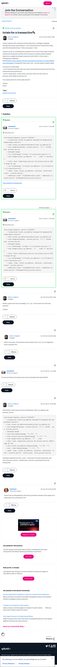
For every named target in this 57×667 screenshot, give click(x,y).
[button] (53, 28)
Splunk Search (7, 21)
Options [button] (54, 21)
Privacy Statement (9, 663)
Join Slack (29, 556)
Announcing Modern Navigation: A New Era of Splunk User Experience (26, 594)
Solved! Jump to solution (13, 28)
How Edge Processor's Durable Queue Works (18, 616)
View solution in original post (12, 183)
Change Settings (24, 663)
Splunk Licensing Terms (29, 654)
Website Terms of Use (16, 654)
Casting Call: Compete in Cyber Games (16, 605)
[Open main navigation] (54, 3)
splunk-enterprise (9, 93)
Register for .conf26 (28, 534)
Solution (7, 120)
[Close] (52, 658)
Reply (8, 106)
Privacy (8, 654)
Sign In (48, 3)
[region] (27, 661)
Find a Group (28, 578)
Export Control (39, 654)
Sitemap (3, 654)
